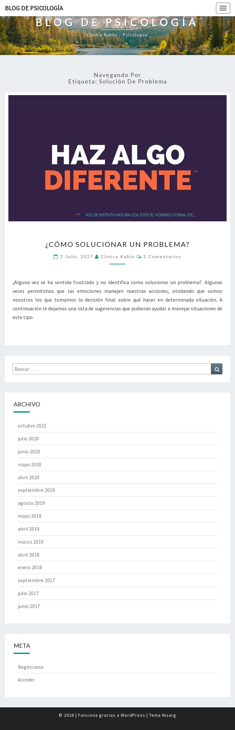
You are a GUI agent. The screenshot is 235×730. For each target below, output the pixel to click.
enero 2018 (30, 567)
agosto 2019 (31, 503)
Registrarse (31, 667)
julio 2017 (28, 593)
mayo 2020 (29, 464)
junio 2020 (29, 451)
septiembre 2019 (36, 490)
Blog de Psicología (34, 8)
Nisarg (169, 715)
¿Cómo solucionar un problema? (117, 244)
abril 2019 (28, 528)
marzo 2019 (31, 541)
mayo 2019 (29, 516)
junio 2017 (29, 606)
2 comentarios (162, 256)
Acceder (26, 679)
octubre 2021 (32, 425)
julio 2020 (28, 438)
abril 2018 (28, 554)
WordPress (133, 715)
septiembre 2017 (36, 580)
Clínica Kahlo (118, 256)
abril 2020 (28, 477)
